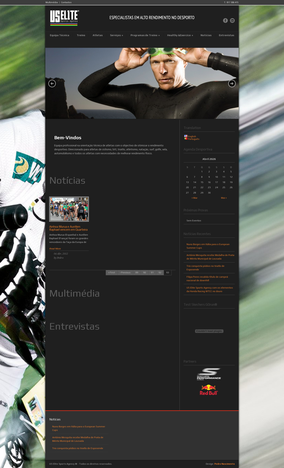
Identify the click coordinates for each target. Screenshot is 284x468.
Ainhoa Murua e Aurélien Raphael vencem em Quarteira (68, 228)
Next (232, 83)
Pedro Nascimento (224, 464)
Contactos (66, 2)
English (192, 136)
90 (144, 272)
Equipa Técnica (59, 35)
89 (136, 272)
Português (193, 139)
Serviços (116, 35)
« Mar (194, 197)
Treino (81, 35)
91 (152, 272)
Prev (52, 83)
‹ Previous (125, 272)
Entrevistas (226, 35)
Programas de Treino (145, 35)
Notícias (206, 35)
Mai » (224, 197)
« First (111, 272)
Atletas (98, 35)
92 (160, 272)
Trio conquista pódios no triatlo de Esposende (77, 448)
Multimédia (52, 2)
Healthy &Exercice (180, 35)
